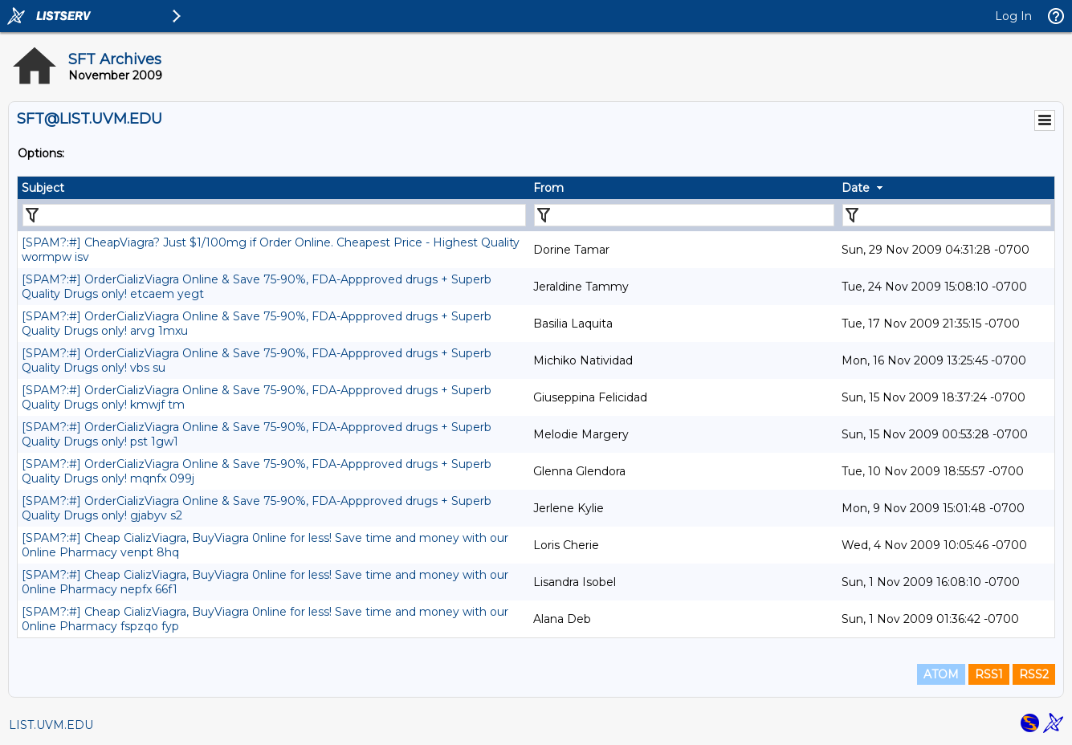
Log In (1013, 16)
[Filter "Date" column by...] (946, 215)
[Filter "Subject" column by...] (274, 215)
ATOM (941, 674)
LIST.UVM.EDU (51, 725)
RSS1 (989, 674)
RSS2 (1034, 674)
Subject (43, 188)
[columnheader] (273, 188)
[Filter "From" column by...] (684, 215)
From (548, 188)
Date (856, 188)
